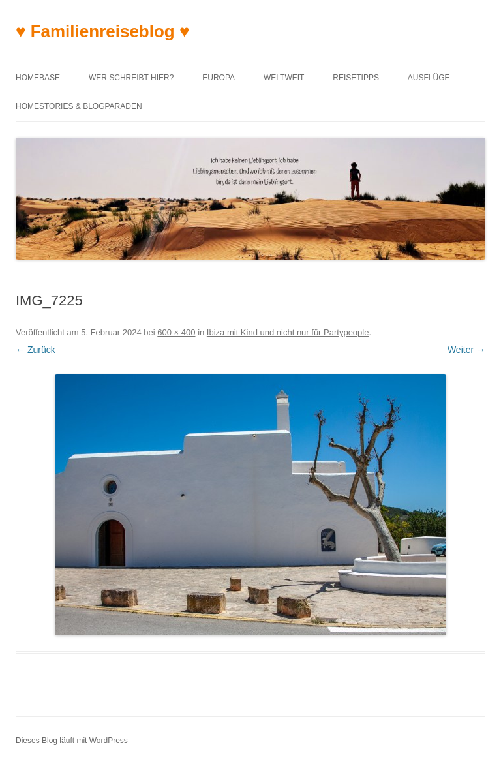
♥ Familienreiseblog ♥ (102, 31)
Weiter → (466, 349)
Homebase (38, 77)
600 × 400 (176, 332)
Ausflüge (429, 77)
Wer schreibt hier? (131, 77)
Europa (218, 77)
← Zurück (35, 349)
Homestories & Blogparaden (79, 106)
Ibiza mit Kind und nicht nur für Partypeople (288, 332)
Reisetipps (356, 77)
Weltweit (284, 77)
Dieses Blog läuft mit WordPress (72, 740)
